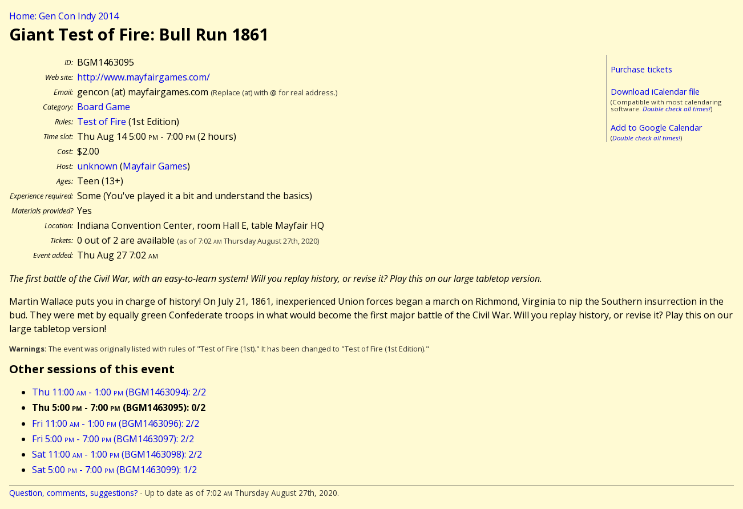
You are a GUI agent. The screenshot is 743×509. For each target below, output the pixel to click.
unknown (97, 166)
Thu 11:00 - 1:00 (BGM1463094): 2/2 (119, 392)
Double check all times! (676, 108)
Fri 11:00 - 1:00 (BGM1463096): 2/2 (115, 423)
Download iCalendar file (655, 91)
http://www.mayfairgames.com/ (143, 77)
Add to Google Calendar (656, 127)
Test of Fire (101, 121)
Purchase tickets (641, 69)
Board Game (103, 106)
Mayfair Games (155, 166)
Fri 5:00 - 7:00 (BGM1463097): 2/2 (113, 439)
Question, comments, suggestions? (73, 492)
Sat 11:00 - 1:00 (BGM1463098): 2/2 (117, 454)
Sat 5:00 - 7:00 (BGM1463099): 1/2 (114, 469)
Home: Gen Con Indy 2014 (64, 16)
